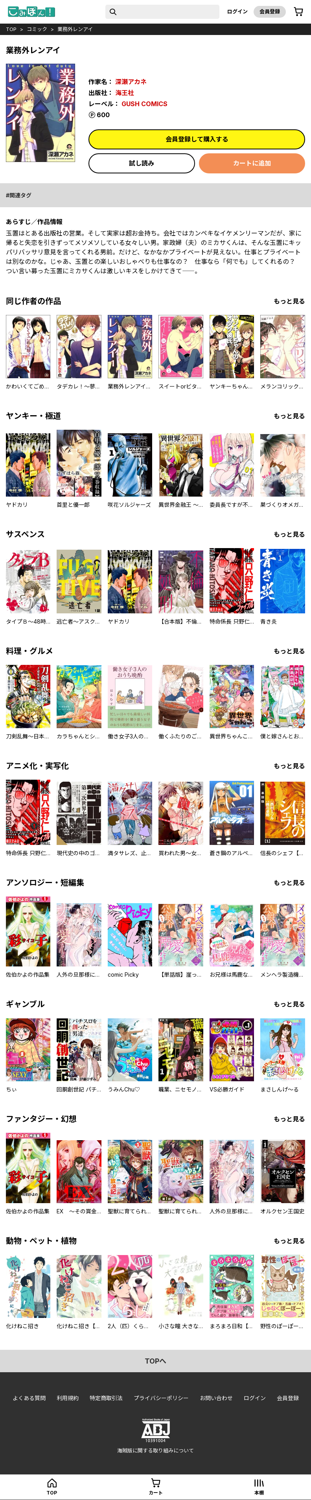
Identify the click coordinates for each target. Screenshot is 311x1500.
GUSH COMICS (144, 104)
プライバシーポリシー (161, 1398)
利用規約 (68, 1398)
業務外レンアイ (75, 29)
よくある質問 (29, 1398)
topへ (155, 1361)
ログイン (237, 11)
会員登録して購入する (197, 139)
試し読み (141, 163)
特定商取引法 (106, 1398)
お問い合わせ (216, 1398)
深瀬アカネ (131, 82)
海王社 (124, 93)
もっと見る (289, 301)
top (11, 29)
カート (156, 1493)
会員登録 (269, 11)
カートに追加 (252, 163)
